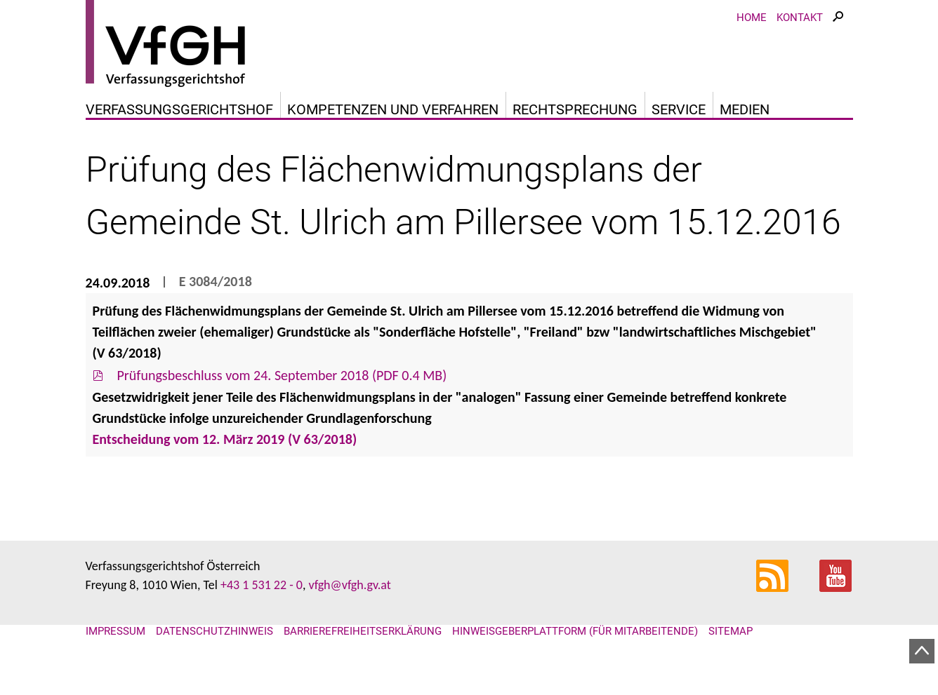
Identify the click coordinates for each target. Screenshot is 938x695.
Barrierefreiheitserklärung (363, 631)
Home (751, 17)
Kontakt (800, 17)
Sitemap (730, 631)
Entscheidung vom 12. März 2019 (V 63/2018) (225, 439)
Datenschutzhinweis (214, 631)
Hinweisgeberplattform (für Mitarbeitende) (575, 631)
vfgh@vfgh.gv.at (349, 585)
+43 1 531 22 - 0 (261, 585)
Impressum (115, 631)
